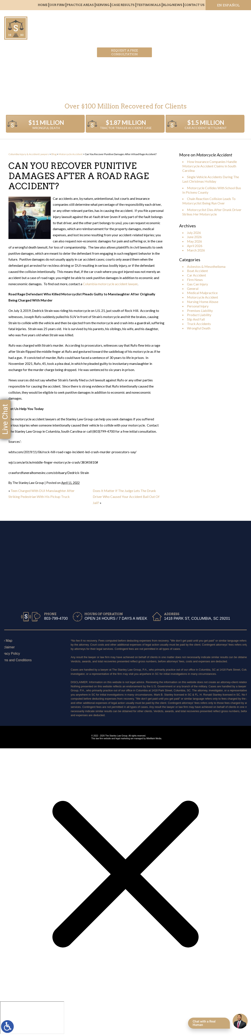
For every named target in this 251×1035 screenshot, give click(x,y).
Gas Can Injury (197, 284)
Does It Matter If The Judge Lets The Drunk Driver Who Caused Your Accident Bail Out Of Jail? (126, 497)
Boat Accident (197, 271)
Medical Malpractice (202, 293)
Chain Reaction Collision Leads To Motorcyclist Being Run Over (209, 201)
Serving (102, 5)
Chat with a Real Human (204, 1023)
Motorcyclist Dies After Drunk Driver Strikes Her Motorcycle (211, 212)
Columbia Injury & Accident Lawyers (28, 154)
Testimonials (149, 5)
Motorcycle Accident (70, 154)
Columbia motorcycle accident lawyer (110, 284)
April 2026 (194, 246)
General (192, 288)
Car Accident (196, 275)
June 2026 (194, 237)
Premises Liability (200, 310)
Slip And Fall (196, 319)
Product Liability (199, 315)
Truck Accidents (199, 324)
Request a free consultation (124, 26)
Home (43, 5)
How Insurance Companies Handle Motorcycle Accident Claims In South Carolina (209, 166)
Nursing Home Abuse (202, 302)
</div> (32, 1017)
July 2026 (194, 233)
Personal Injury (198, 306)
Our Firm (57, 5)
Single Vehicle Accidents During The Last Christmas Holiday (210, 179)
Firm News (195, 280)
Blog (53, 154)
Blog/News (172, 5)
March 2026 (196, 250)
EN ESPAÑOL (228, 5)
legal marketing (123, 738)
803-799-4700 (194, 26)
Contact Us (194, 5)
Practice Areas (80, 5)
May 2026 (194, 241)
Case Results (123, 5)
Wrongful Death (198, 328)
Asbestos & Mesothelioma (206, 266)
